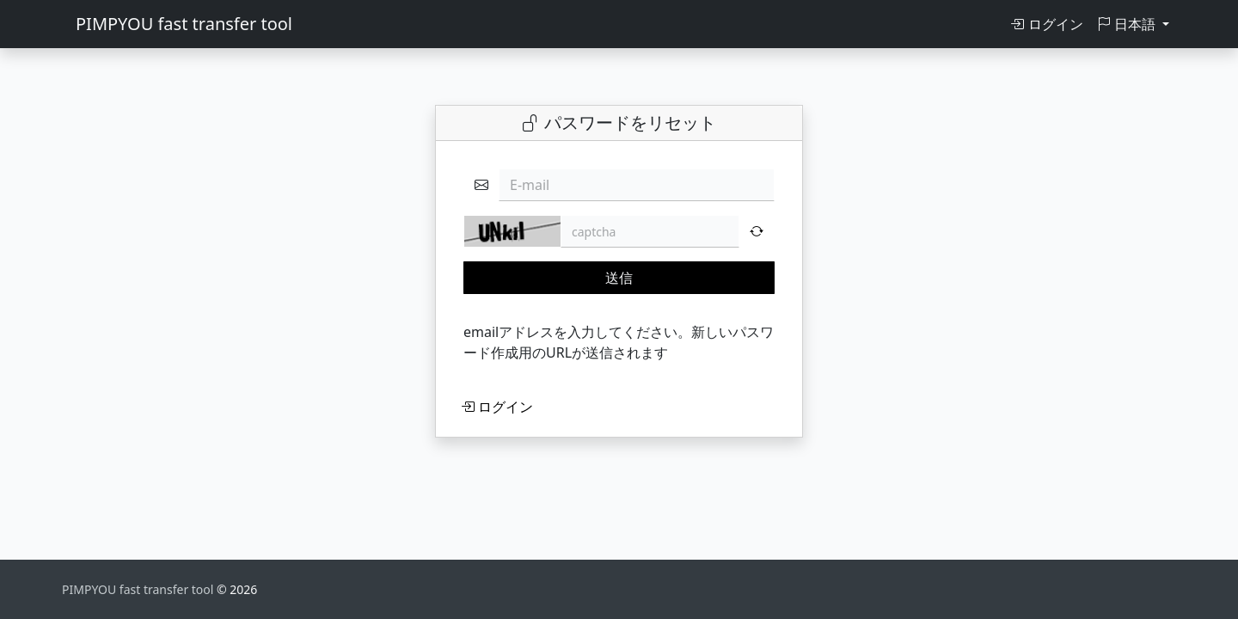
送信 (619, 277)
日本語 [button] (1128, 24)
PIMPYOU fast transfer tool (184, 23)
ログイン (1046, 24)
